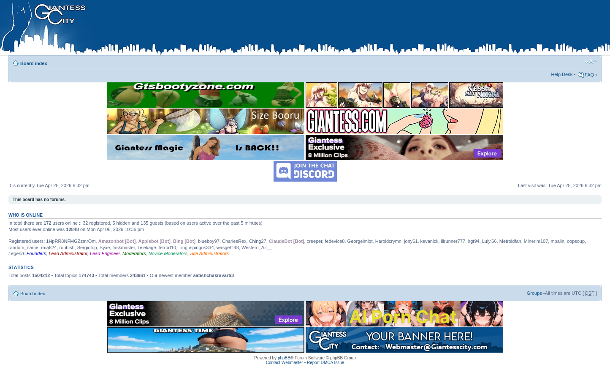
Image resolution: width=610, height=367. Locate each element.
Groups (534, 293)
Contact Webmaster (284, 362)
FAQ (589, 74)
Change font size (591, 61)
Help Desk (561, 74)
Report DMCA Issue (325, 362)
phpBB (284, 358)
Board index (33, 63)
